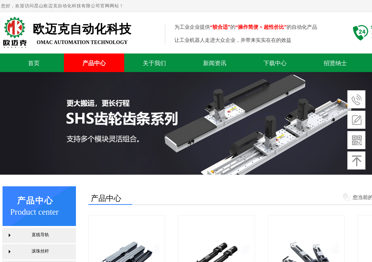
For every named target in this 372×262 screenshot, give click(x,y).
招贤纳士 (335, 63)
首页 (34, 63)
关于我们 (154, 63)
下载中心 (275, 63)
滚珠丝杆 (40, 251)
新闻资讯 (214, 63)
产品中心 (94, 63)
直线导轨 (40, 234)
